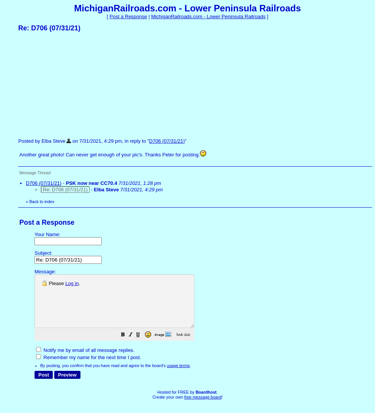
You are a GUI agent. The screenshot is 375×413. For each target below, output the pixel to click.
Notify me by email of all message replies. (85, 360)
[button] (142, 346)
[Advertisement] (75, 84)
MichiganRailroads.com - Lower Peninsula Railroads (208, 16)
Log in (72, 283)
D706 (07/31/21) (167, 141)
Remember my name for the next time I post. (88, 367)
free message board (202, 407)
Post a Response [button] (128, 16)
